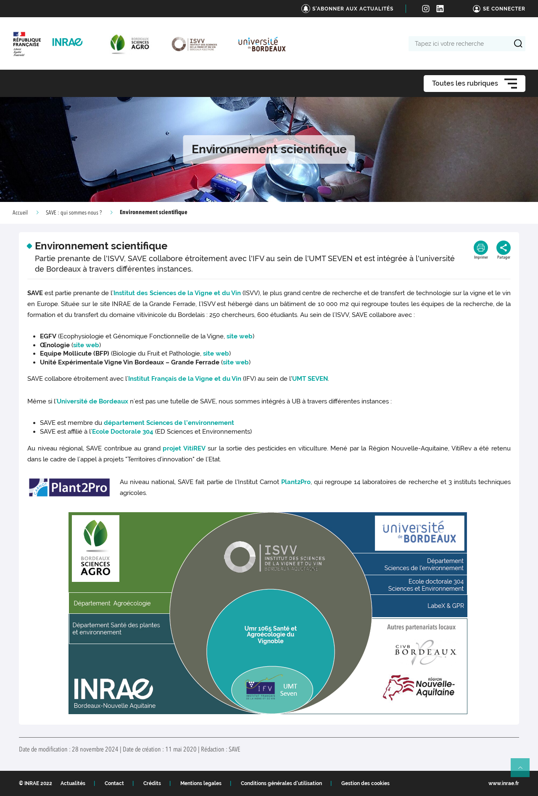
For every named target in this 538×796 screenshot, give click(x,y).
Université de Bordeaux (92, 401)
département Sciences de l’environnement (169, 423)
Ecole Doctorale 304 (122, 431)
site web (240, 336)
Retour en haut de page (524, 771)
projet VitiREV (184, 448)
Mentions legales (201, 783)
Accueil (20, 213)
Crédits (152, 783)
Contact (114, 783)
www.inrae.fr (503, 783)
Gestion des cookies (365, 783)
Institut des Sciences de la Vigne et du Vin (176, 293)
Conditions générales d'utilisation (281, 783)
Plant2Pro (296, 482)
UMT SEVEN (310, 378)
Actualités (73, 783)
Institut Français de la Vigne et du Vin (184, 378)
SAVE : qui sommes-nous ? (74, 213)
